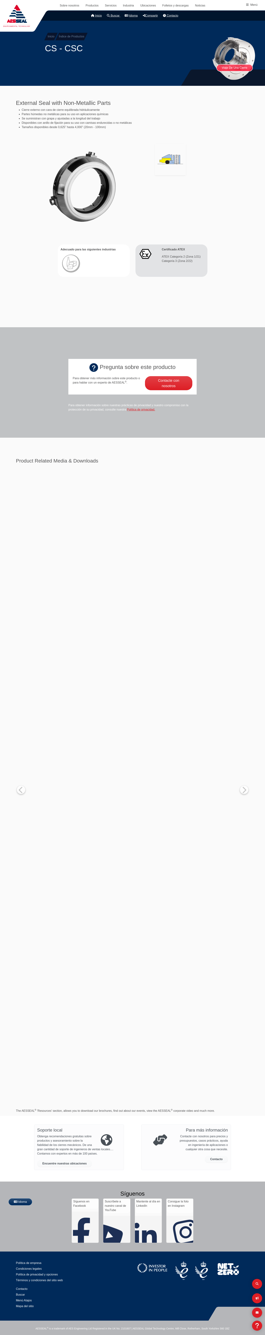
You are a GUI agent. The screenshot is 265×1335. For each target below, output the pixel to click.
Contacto (170, 15)
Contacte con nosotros (168, 383)
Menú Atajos (24, 1300)
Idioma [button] (131, 15)
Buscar (113, 15)
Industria (128, 5)
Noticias (200, 5)
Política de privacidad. (141, 409)
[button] (83, 186)
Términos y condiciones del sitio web (39, 1280)
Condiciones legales (29, 1268)
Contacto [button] (216, 1159)
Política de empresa (28, 1262)
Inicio (96, 15)
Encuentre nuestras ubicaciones (64, 1163)
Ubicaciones (148, 5)
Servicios (111, 5)
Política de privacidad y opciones (37, 1274)
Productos (92, 5)
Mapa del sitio (25, 1306)
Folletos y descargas (175, 5)
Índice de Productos (71, 36)
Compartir (150, 15)
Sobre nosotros (69, 5)
